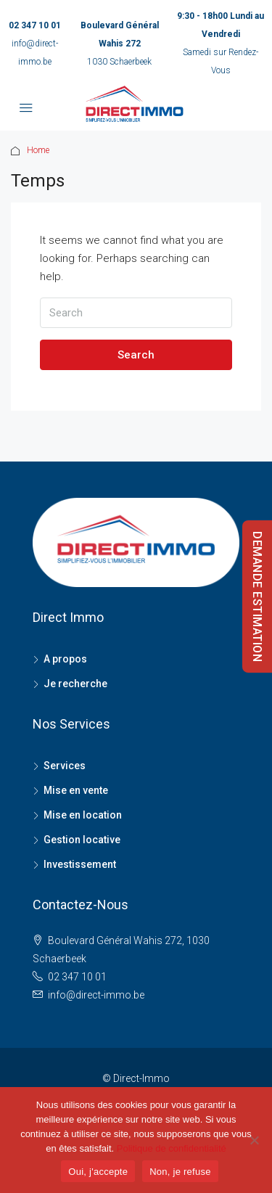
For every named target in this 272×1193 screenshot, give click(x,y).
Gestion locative (82, 839)
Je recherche (75, 683)
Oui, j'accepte (98, 1171)
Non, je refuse (179, 1171)
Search (136, 354)
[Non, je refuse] (254, 1140)
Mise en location (83, 815)
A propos (65, 659)
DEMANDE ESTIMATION (257, 596)
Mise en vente (76, 790)
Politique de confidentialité (171, 1148)
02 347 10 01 (35, 25)
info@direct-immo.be (96, 995)
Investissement (80, 864)
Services (65, 765)
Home (38, 150)
